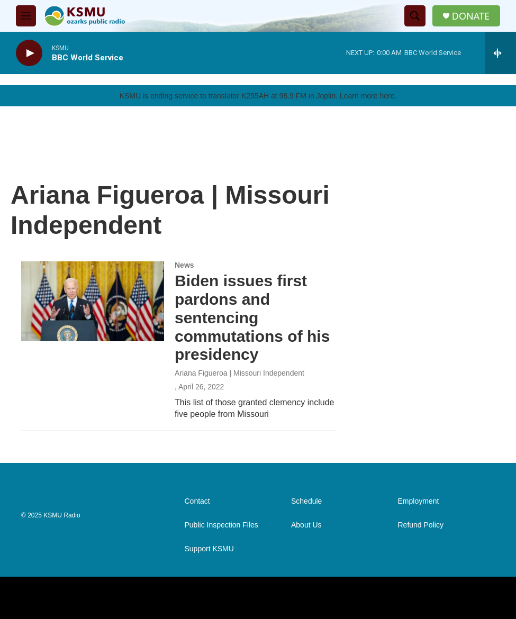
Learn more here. (368, 96)
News (184, 265)
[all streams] (500, 53)
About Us (306, 525)
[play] (29, 53)
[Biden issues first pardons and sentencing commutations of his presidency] (92, 301)
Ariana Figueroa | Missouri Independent (239, 373)
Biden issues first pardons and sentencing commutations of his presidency (252, 317)
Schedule (306, 501)
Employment (418, 501)
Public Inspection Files (221, 525)
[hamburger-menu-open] (26, 15)
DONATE (471, 16)
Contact (197, 501)
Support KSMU (209, 549)
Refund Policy (420, 525)
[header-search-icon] (415, 15)
